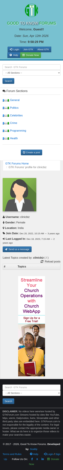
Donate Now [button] (30, 55)
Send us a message (17, 249)
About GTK (43, 49)
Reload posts (50, 261)
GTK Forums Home (17, 163)
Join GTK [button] (28, 49)
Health (10, 138)
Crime (10, 123)
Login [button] (14, 49)
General (11, 100)
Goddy (33, 449)
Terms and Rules (12, 454)
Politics (10, 107)
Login (48, 454)
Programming (14, 130)
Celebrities (13, 115)
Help (14, 55)
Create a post (31, 152)
